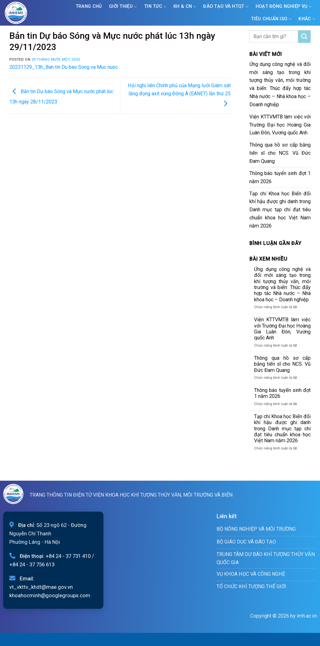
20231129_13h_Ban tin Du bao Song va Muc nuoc (63, 67)
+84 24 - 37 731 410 (68, 556)
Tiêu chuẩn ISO (271, 19)
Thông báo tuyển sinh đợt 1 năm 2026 (280, 177)
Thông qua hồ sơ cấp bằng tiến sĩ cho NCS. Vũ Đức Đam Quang (280, 153)
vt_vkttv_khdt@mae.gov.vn (41, 587)
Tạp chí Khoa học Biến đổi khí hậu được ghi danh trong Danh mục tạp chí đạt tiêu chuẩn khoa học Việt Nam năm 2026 (280, 210)
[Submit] (304, 36)
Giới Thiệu (123, 7)
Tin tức (155, 7)
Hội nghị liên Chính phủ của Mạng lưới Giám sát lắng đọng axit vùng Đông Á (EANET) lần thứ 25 (179, 94)
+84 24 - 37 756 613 (31, 564)
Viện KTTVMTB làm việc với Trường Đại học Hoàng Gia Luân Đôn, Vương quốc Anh (280, 125)
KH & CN (184, 7)
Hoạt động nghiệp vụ (284, 7)
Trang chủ (89, 6)
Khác (306, 19)
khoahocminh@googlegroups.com (49, 595)
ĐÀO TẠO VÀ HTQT (225, 7)
